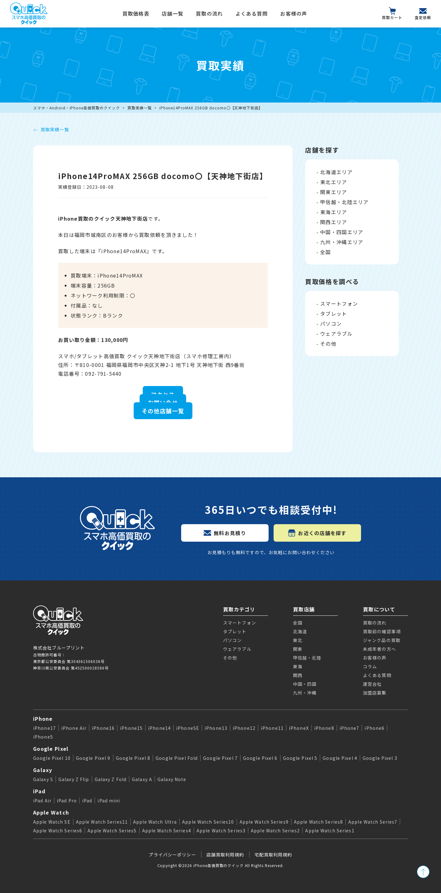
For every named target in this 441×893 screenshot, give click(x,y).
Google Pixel (50, 748)
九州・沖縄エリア (341, 242)
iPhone (43, 718)
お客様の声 (293, 13)
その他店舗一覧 (163, 411)
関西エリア (333, 222)
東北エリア (333, 182)
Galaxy (42, 770)
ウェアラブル (336, 333)
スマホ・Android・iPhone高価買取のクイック (76, 107)
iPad (39, 791)
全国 (325, 252)
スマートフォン (339, 303)
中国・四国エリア (341, 232)
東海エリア (333, 212)
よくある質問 (251, 13)
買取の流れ (209, 13)
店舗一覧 (172, 13)
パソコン (331, 323)
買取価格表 (135, 13)
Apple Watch (51, 812)
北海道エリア (336, 172)
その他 (328, 343)
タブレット (333, 313)
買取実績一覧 (139, 107)
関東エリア (333, 192)
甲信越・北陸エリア (344, 202)
